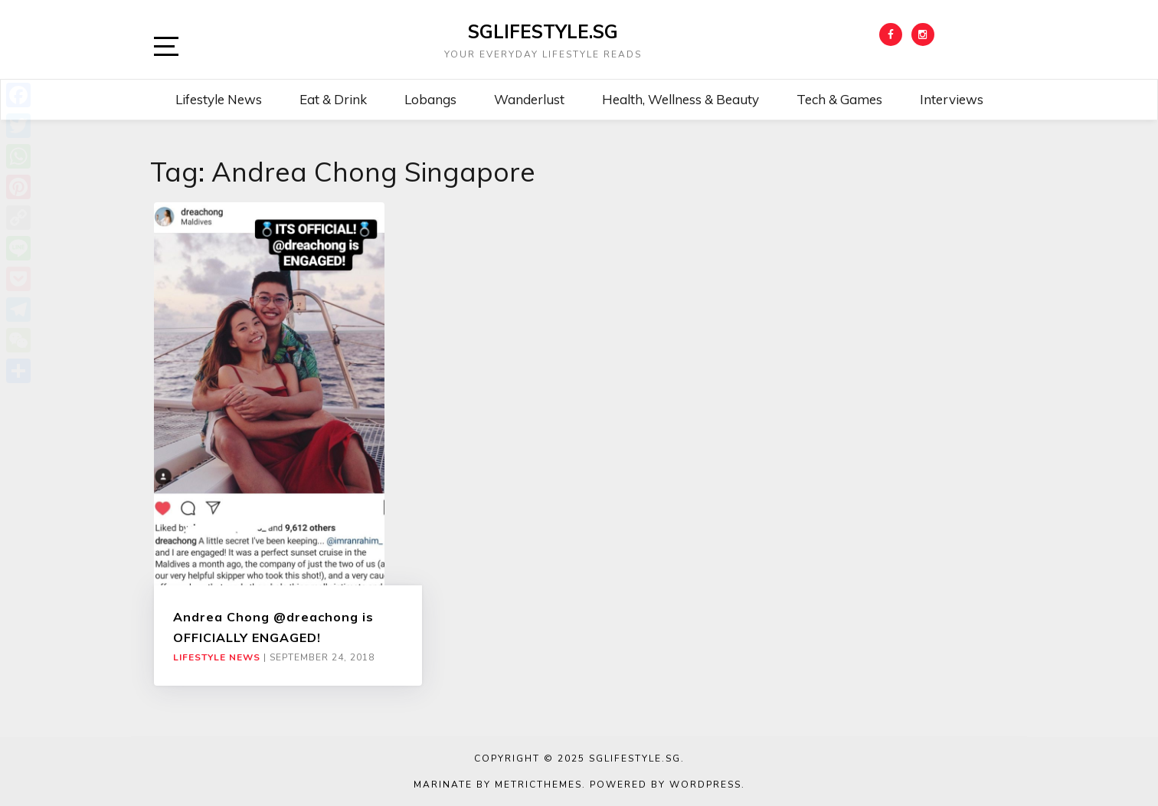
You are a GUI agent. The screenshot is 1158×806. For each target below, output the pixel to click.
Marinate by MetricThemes (498, 784)
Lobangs (430, 99)
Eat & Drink (333, 99)
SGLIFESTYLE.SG (543, 31)
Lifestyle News (218, 99)
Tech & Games (839, 99)
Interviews (951, 99)
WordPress (705, 784)
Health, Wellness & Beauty (680, 99)
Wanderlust (529, 99)
